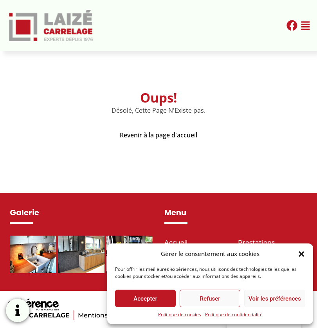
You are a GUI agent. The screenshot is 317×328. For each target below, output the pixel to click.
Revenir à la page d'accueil (158, 135)
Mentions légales (105, 315)
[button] (301, 254)
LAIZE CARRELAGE (39, 315)
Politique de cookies (179, 314)
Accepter (145, 298)
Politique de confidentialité (234, 314)
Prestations (256, 242)
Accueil (175, 242)
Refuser (210, 298)
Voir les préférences (275, 298)
